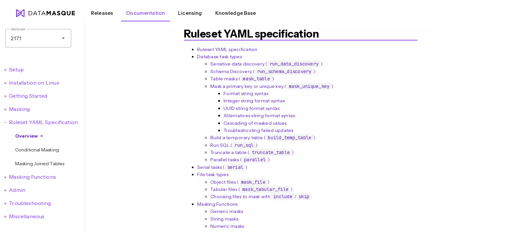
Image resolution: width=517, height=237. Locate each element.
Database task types (219, 57)
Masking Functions (217, 204)
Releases (102, 13)
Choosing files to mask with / (260, 196)
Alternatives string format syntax (259, 115)
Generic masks (226, 211)
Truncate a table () (252, 152)
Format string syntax (246, 93)
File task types (212, 174)
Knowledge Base (235, 13)
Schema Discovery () (263, 71)
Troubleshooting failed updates (258, 130)
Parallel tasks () (240, 160)
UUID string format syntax (252, 108)
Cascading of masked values (255, 123)
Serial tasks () (222, 167)
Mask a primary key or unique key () (272, 86)
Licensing (190, 13)
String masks (224, 219)
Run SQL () (234, 145)
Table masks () (242, 79)
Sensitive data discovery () (266, 64)
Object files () (239, 182)
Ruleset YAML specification (227, 49)
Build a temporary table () (263, 138)
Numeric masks (227, 226)
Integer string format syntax (254, 101)
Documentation (145, 13)
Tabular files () (251, 189)
